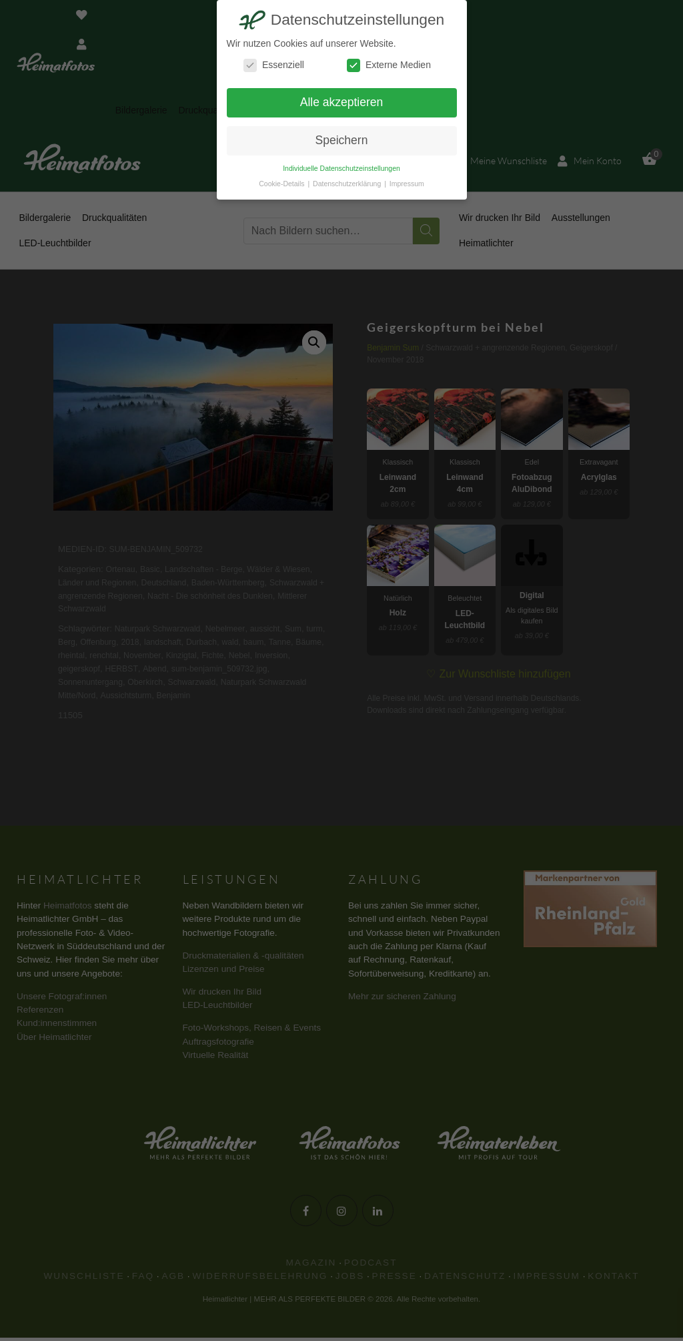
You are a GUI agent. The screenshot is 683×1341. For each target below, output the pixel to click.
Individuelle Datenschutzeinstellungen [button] (341, 168)
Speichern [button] (341, 140)
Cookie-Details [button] (282, 184)
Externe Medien (389, 65)
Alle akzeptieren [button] (342, 102)
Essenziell (273, 65)
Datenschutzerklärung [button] (348, 184)
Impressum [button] (407, 184)
